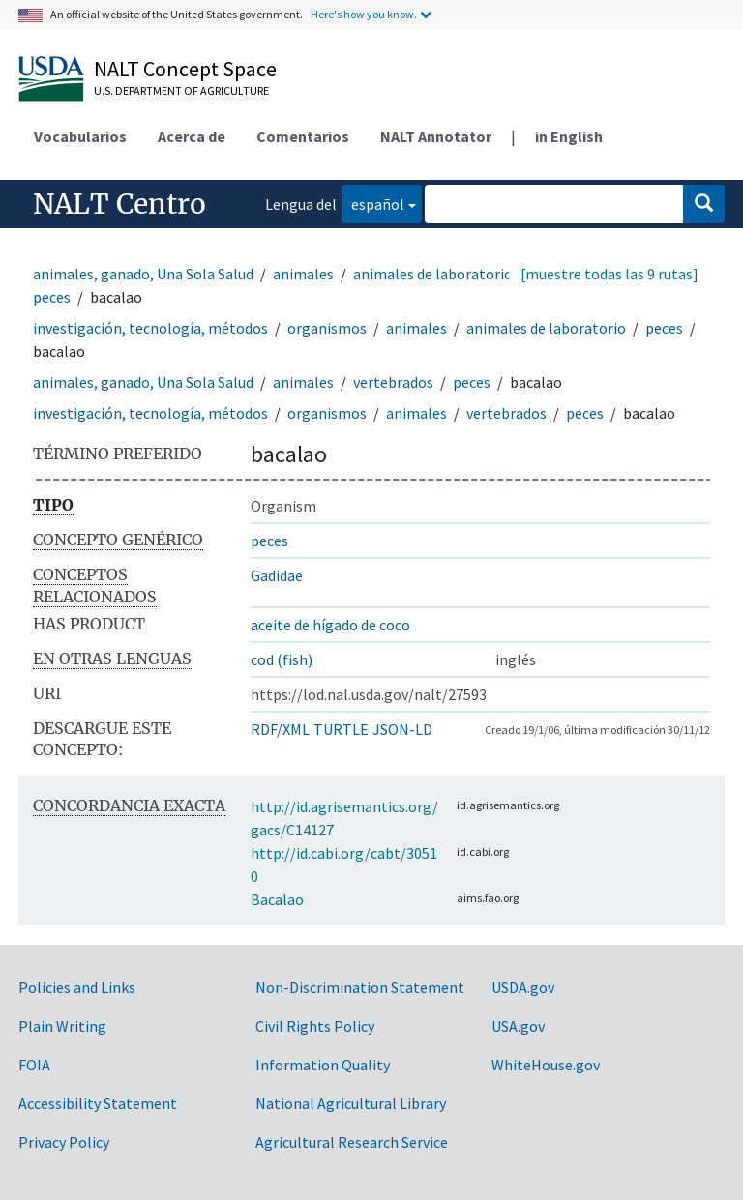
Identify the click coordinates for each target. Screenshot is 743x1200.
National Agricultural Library (350, 1103)
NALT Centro (119, 204)
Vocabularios (80, 136)
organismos (327, 327)
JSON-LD (402, 729)
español (373, 202)
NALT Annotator (435, 136)
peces (52, 297)
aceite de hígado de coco (330, 624)
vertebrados (393, 382)
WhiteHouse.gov (545, 1064)
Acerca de (191, 136)
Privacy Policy (63, 1142)
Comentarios (302, 136)
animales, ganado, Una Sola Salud (143, 273)
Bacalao (277, 899)
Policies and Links (76, 987)
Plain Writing (62, 1026)
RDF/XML (280, 729)
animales (303, 273)
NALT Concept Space (185, 68)
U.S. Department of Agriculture (181, 90)
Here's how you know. (364, 14)
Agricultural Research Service (351, 1142)
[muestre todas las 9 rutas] (609, 273)
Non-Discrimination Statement (359, 987)
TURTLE (341, 729)
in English (569, 136)
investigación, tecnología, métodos (150, 327)
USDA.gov (522, 987)
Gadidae (277, 575)
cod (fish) (281, 659)
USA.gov (518, 1026)
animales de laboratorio (433, 273)
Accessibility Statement (97, 1103)
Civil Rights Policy (314, 1026)
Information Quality (322, 1064)
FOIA (34, 1064)
